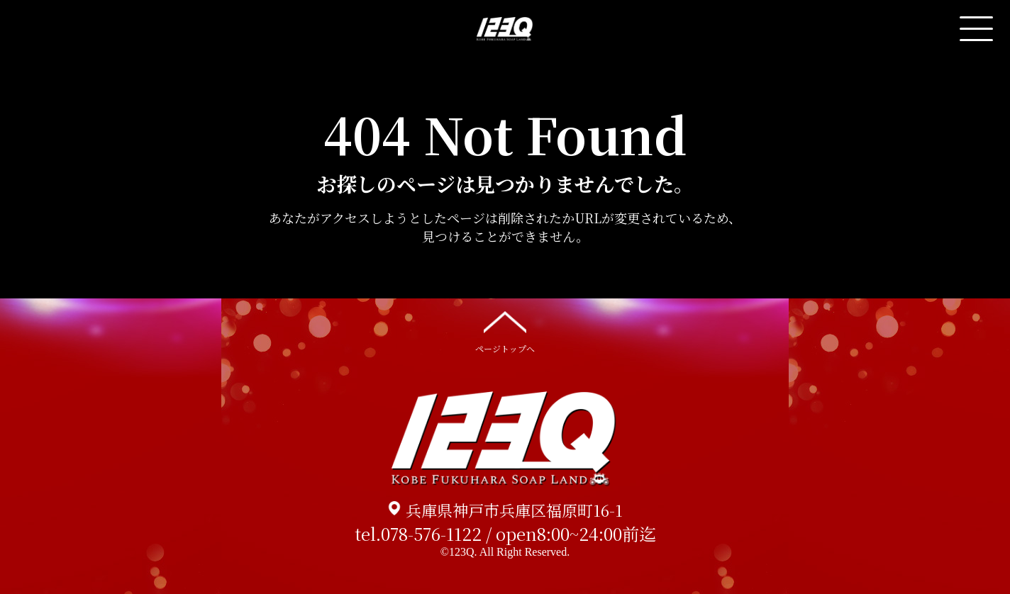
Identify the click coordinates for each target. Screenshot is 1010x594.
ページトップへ (505, 331)
